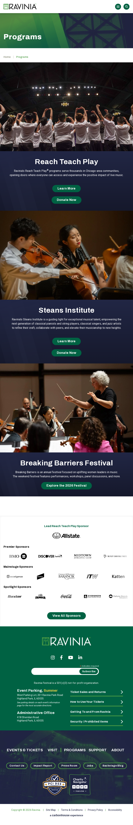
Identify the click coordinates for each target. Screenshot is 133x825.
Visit (53, 750)
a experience (66, 815)
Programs (75, 750)
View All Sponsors (66, 615)
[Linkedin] (80, 657)
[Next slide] (119, 553)
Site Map (51, 810)
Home (7, 57)
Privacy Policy (95, 810)
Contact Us (17, 765)
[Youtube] (70, 657)
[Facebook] (61, 657)
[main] (66, 260)
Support (98, 750)
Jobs (90, 765)
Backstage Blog (113, 765)
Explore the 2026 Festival (66, 485)
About (118, 750)
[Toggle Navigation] (118, 7)
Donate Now (66, 200)
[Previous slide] (14, 553)
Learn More (67, 188)
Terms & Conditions (72, 810)
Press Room (69, 765)
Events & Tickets (25, 750)
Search (126, 7)
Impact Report (43, 765)
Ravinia (21, 7)
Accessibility (115, 810)
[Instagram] (53, 657)
